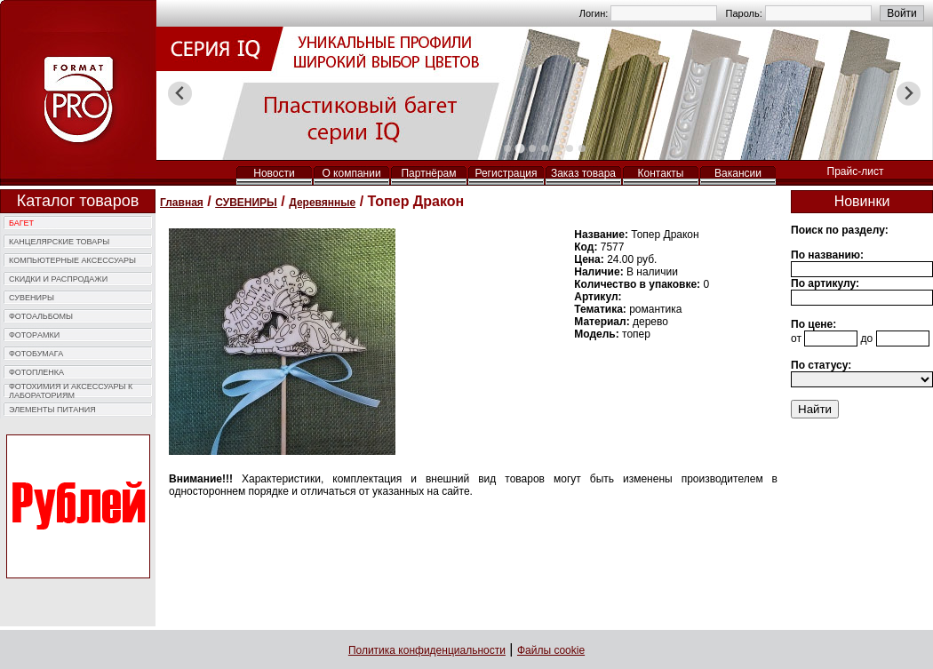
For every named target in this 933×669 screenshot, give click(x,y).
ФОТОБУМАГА (36, 353)
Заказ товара (583, 173)
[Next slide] (909, 94)
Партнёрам (428, 173)
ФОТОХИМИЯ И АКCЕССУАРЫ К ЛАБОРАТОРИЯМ (70, 391)
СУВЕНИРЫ (31, 297)
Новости (273, 173)
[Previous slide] (180, 94)
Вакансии (738, 173)
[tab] (507, 148)
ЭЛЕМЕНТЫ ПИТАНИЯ (52, 409)
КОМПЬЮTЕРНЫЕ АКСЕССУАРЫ (72, 260)
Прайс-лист (855, 171)
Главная (181, 202)
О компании (351, 173)
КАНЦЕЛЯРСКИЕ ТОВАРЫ (59, 241)
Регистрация (505, 173)
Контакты (661, 173)
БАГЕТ (21, 223)
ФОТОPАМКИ (34, 335)
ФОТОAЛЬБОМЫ (41, 316)
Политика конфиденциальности (427, 650)
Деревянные (322, 202)
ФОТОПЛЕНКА (36, 372)
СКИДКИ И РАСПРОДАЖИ (58, 279)
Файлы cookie (551, 650)
